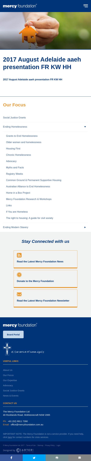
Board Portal (13, 334)
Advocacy (11, 161)
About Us (7, 370)
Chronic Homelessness (18, 155)
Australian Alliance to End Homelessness (28, 186)
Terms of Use (31, 445)
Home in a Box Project (18, 193)
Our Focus (8, 375)
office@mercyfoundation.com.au (26, 424)
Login (58, 445)
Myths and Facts (15, 167)
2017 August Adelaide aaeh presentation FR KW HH (32, 79)
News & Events (10, 395)
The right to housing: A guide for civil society (29, 218)
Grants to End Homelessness (22, 136)
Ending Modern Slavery (15, 227)
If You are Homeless (17, 211)
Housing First (13, 148)
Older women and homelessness (23, 142)
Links (9, 205)
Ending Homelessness (15, 126)
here (10, 437)
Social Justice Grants (14, 117)
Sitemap (40, 445)
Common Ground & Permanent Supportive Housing (33, 180)
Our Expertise (10, 380)
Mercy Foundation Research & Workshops (28, 199)
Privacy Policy (50, 445)
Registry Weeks (14, 174)
